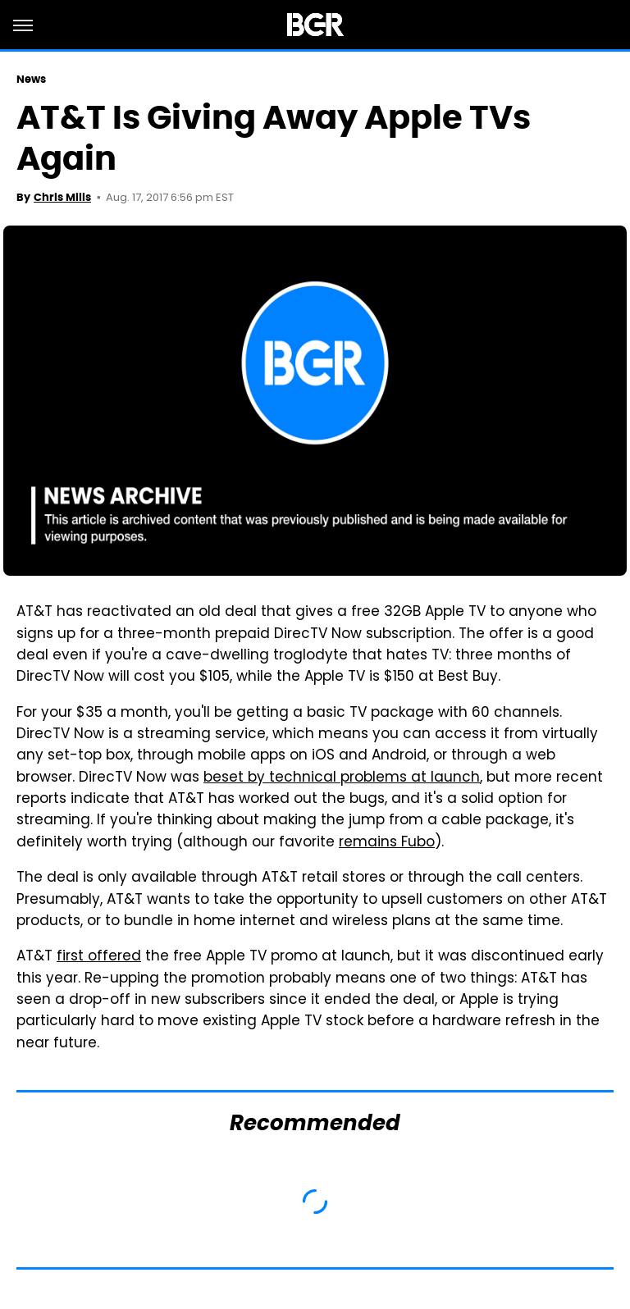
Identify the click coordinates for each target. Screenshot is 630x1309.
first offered (99, 957)
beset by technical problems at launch (341, 778)
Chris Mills (62, 197)
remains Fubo (387, 843)
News (31, 79)
